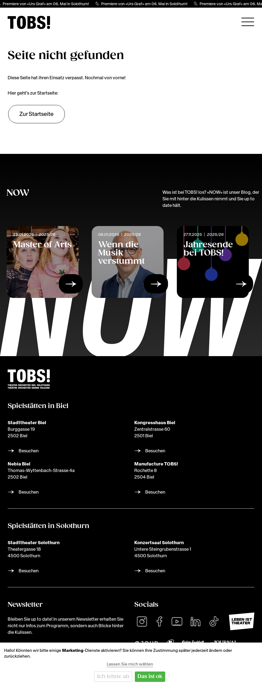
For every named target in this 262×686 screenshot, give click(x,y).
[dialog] (131, 664)
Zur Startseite (36, 114)
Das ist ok (150, 676)
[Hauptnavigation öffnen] (248, 22)
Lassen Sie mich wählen (130, 664)
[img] (29, 22)
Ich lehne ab (113, 676)
